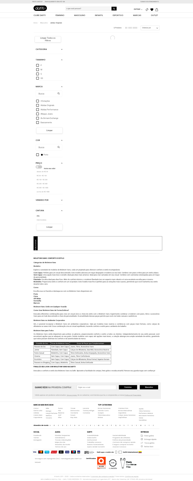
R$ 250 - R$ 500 (42, 184)
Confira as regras (131, 477)
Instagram (38, 440)
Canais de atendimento (149, 2)
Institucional (92, 440)
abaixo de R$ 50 (42, 172)
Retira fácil (148, 447)
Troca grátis (149, 443)
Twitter (36, 438)
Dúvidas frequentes (62, 436)
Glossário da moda (62, 445)
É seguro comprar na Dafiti (123, 445)
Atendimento (60, 438)
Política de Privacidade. (133, 396)
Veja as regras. (72, 396)
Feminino (127, 388)
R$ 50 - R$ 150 (42, 176)
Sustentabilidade (119, 436)
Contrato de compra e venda (124, 443)
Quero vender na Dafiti (96, 447)
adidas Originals (56, 23)
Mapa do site (60, 443)
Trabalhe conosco (94, 443)
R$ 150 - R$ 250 (42, 180)
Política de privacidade (122, 440)
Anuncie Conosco (119, 447)
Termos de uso (60, 447)
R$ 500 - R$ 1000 (42, 188)
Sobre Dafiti (91, 438)
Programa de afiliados (121, 438)
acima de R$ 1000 (43, 192)
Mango (48, 412)
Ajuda (141, 409)
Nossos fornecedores (95, 445)
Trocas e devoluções (63, 440)
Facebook (37, 436)
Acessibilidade (93, 436)
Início (36, 23)
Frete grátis (149, 436)
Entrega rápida (150, 440)
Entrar (137, 9)
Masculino (44, 23)
